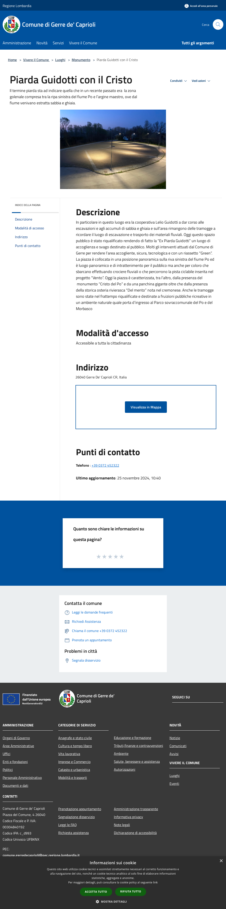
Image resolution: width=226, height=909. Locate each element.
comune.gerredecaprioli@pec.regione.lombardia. (41, 855)
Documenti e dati (15, 785)
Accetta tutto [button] (96, 892)
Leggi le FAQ (67, 824)
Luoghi (60, 59)
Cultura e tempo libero (75, 745)
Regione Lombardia (17, 5)
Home (12, 59)
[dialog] (113, 882)
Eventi (174, 783)
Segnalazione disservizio (76, 816)
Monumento (81, 59)
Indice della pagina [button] (27, 205)
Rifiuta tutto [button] (130, 891)
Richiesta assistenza (73, 832)
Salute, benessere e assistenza (137, 761)
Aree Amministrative (18, 745)
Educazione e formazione (132, 737)
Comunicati (178, 745)
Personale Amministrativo (22, 777)
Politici (8, 769)
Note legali (122, 824)
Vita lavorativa (69, 753)
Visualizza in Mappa (146, 407)
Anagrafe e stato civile (75, 738)
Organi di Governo (16, 738)
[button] (113, 901)
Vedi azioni (202, 81)
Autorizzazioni (124, 769)
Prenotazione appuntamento (79, 809)
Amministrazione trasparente (136, 809)
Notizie (175, 738)
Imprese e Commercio (74, 761)
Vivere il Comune (36, 59)
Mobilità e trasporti (72, 777)
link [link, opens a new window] (155, 882)
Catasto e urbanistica (74, 769)
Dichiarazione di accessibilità (135, 832)
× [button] (221, 861)
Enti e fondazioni (15, 761)
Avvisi (174, 753)
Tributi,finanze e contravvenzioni (138, 745)
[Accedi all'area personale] (201, 6)
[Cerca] (218, 24)
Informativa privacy (128, 816)
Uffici (6, 753)
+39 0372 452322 (105, 465)
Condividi (179, 81)
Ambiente (121, 753)
